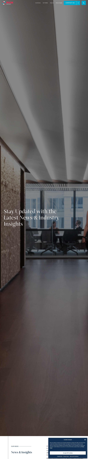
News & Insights (59, 2)
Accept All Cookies (68, 453)
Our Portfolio (45, 2)
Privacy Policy (66, 456)
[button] (85, 439)
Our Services (37, 2)
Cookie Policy (60, 456)
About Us (52, 2)
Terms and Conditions (74, 456)
